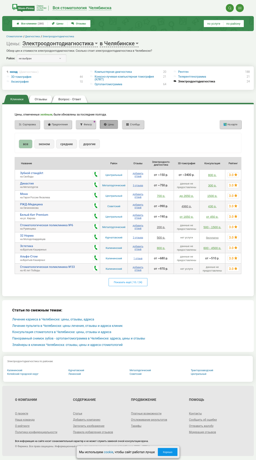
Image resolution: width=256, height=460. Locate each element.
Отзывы (78, 23)
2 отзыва (138, 237)
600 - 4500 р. (212, 248)
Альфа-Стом (29, 256)
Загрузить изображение (88, 426)
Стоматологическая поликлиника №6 (46, 225)
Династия (27, 183)
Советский (113, 206)
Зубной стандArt (31, 173)
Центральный (113, 174)
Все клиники (30, 23)
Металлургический (113, 185)
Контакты (195, 413)
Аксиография (20, 81)
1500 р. (212, 196)
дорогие (89, 144)
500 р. (161, 237)
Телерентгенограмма (192, 76)
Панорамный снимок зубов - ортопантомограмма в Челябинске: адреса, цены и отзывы (78, 338)
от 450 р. (212, 216)
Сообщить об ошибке (203, 419)
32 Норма (27, 235)
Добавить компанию (86, 419)
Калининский (114, 247)
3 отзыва (138, 185)
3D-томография (21, 76)
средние (66, 144)
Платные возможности (146, 413)
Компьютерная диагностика (113, 71)
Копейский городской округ (23, 374)
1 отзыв (138, 258)
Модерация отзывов (202, 432)
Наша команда (25, 419)
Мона (24, 194)
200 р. (161, 227)
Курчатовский (113, 237)
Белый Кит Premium (34, 215)
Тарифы (136, 426)
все (25, 144)
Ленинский (74, 374)
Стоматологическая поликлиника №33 (47, 267)
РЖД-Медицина (31, 204)
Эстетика (26, 246)
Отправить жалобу (201, 426)
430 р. (212, 206)
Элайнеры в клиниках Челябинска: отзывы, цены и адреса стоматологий (67, 345)
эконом (44, 144)
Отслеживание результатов (149, 419)
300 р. (212, 185)
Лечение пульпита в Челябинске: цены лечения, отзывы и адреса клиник (67, 326)
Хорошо (167, 452)
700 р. (161, 196)
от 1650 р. (186, 216)
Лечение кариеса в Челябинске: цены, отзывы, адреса (53, 319)
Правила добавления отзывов (93, 432)
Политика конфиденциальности (36, 432)
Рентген (183, 71)
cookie (108, 452)
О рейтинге (22, 426)
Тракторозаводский (202, 370)
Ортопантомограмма (108, 84)
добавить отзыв (138, 175)
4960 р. (187, 206)
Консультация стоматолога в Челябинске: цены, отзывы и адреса (61, 332)
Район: (10, 58)
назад (24, 71)
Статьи (77, 413)
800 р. (212, 175)
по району (233, 23)
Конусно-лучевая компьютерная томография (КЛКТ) (124, 78)
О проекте (21, 413)
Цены (57, 23)
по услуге (213, 23)
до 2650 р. (186, 196)
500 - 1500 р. (212, 227)
